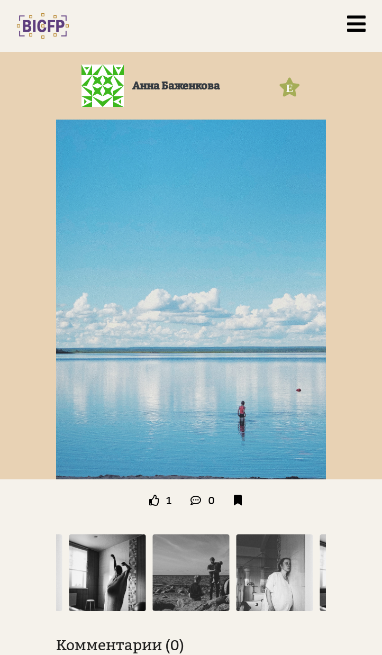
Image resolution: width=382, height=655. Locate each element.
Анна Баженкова (176, 85)
